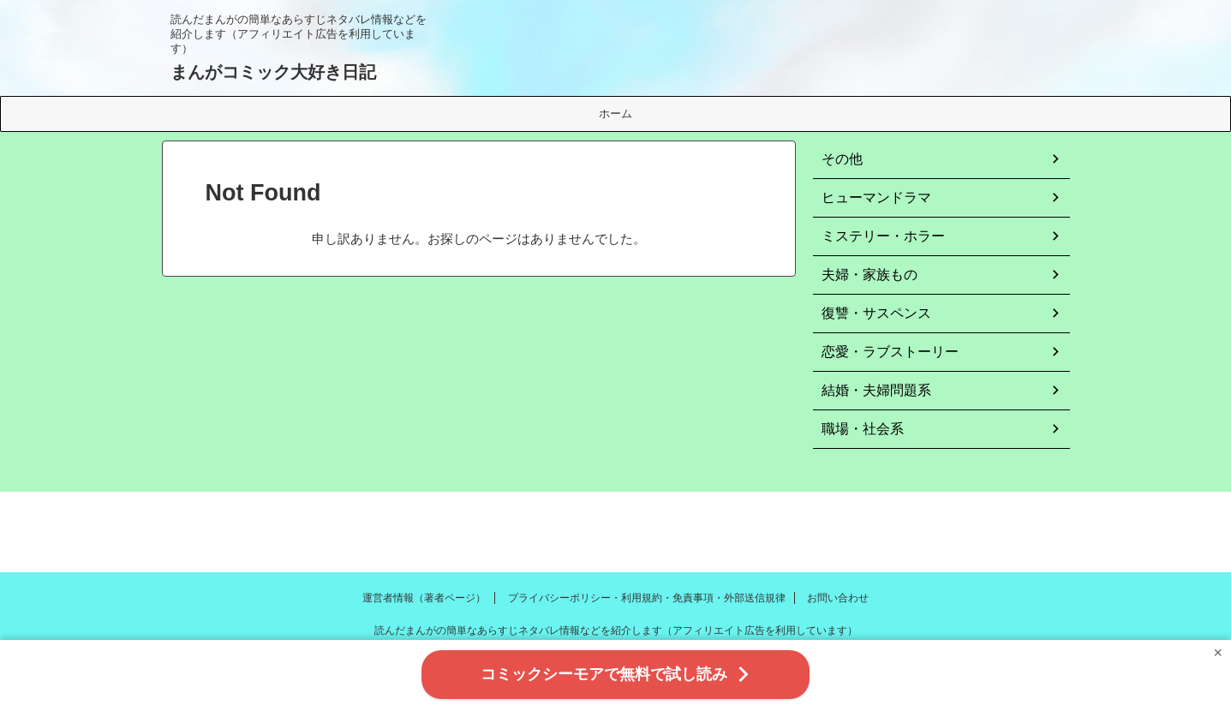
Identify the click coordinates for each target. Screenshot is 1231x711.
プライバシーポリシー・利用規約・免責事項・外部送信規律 (647, 598)
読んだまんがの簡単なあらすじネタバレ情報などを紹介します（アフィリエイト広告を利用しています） (616, 630)
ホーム (615, 113)
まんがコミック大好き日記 (273, 72)
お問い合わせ (838, 598)
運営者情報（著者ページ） (424, 598)
